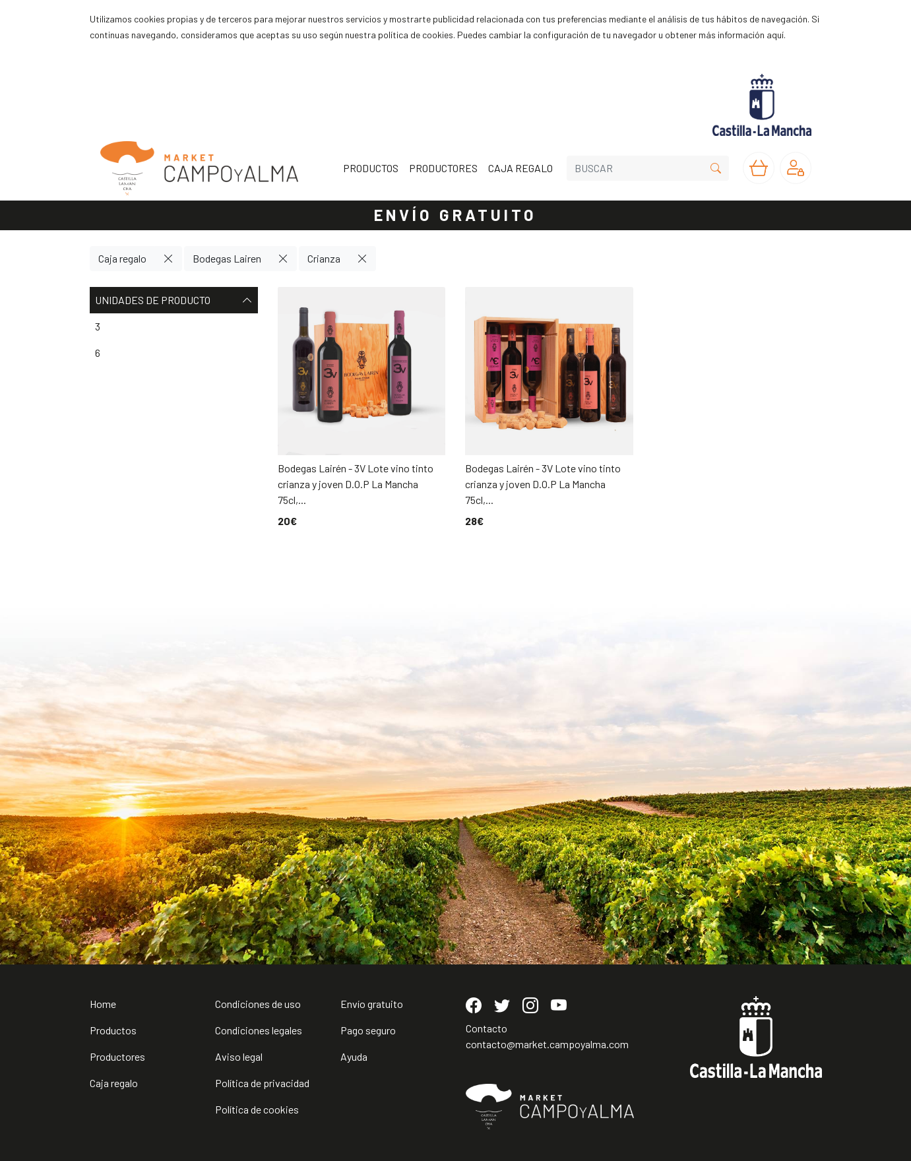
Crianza (323, 258)
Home (103, 1003)
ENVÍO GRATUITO (456, 214)
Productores (117, 1056)
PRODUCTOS (370, 168)
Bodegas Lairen (227, 258)
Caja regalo (122, 258)
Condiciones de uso (258, 1003)
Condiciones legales (258, 1030)
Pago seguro (368, 1030)
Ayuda (353, 1056)
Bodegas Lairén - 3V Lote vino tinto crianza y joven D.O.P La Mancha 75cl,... (355, 484)
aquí (775, 34)
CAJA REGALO (520, 168)
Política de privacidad (262, 1083)
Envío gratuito (371, 1003)
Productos (113, 1030)
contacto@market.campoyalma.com (547, 1044)
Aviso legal (239, 1056)
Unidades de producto (174, 300)
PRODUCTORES (443, 168)
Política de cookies (257, 1109)
